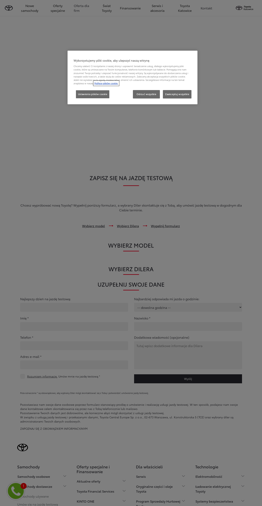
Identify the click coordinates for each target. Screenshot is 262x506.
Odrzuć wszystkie (146, 94)
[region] (132, 77)
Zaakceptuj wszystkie (177, 94)
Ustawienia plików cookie (92, 94)
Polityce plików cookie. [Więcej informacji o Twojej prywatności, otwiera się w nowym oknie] (106, 83)
